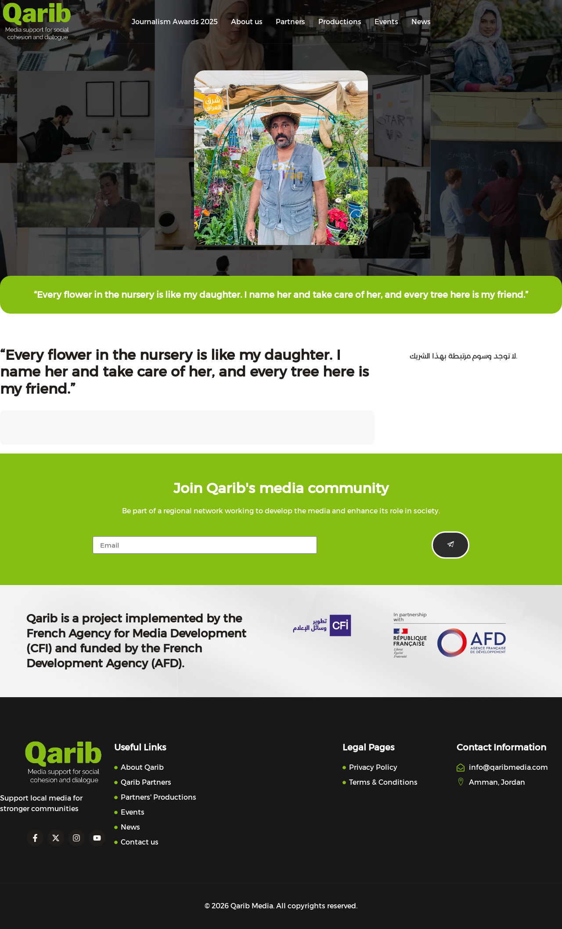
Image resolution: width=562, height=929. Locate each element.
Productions (339, 22)
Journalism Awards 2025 (175, 22)
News (421, 22)
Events (386, 22)
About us (247, 22)
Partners (290, 22)
